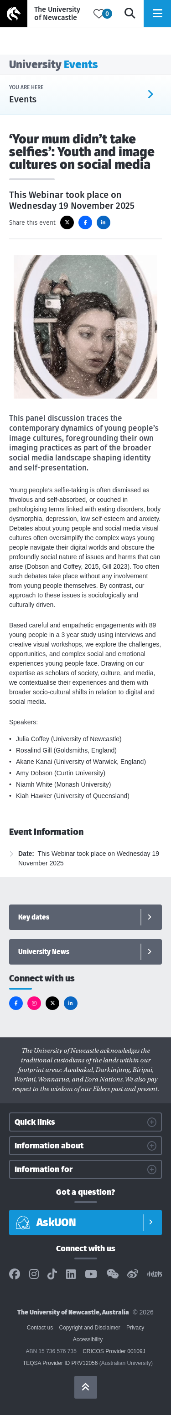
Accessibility (88, 1339)
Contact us (40, 1327)
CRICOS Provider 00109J (114, 1351)
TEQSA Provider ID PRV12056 (60, 1363)
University (53, 64)
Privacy (135, 1327)
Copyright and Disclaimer (89, 1327)
